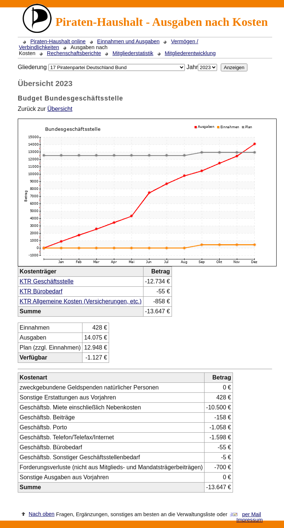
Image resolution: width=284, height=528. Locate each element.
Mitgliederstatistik (132, 53)
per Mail (251, 514)
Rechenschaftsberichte (74, 53)
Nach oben (42, 514)
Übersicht (59, 109)
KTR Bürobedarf (41, 291)
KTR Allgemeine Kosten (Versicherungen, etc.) (81, 301)
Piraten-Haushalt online (58, 41)
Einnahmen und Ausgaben (128, 41)
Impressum (249, 520)
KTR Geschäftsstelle (47, 281)
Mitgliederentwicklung (190, 53)
